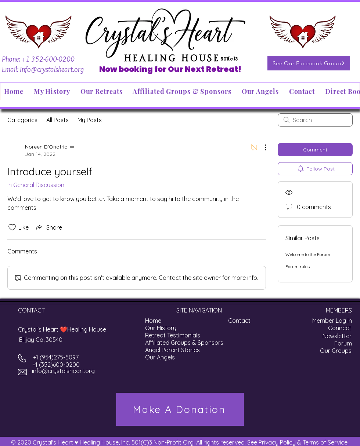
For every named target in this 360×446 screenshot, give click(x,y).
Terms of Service (325, 442)
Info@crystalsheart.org (52, 69)
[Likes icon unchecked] (12, 227)
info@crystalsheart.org (63, 370)
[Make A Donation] (180, 409)
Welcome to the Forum (307, 254)
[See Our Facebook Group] (308, 63)
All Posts (57, 120)
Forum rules (297, 266)
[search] (315, 120)
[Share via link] (48, 227)
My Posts (90, 120)
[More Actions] (261, 147)
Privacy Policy (277, 442)
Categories (22, 120)
